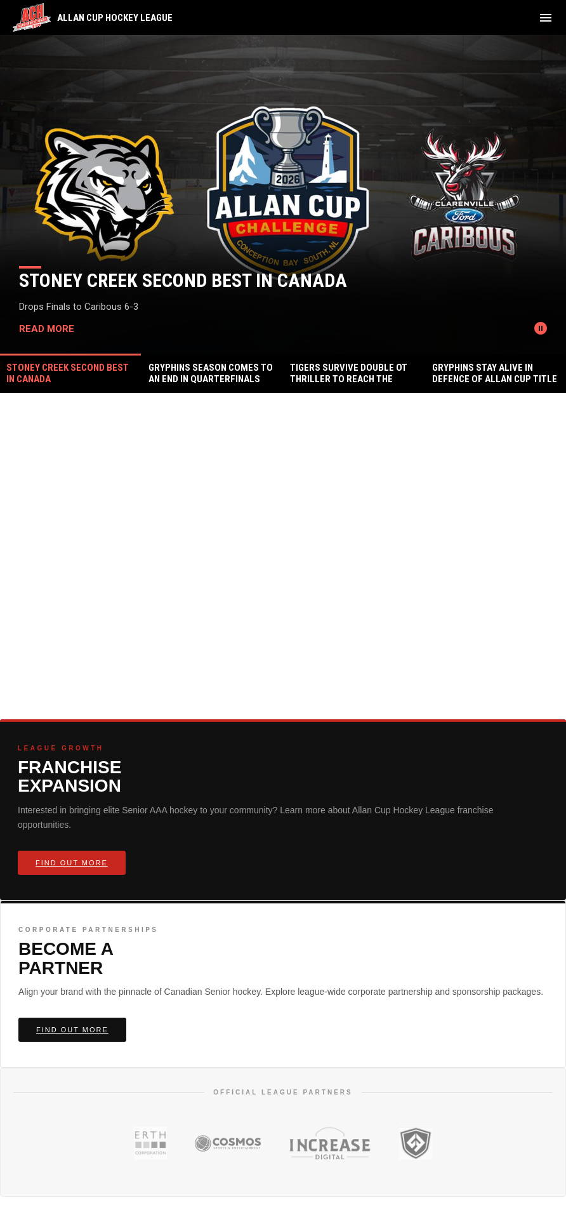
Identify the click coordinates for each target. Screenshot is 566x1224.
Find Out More (72, 863)
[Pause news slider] (540, 328)
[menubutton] (545, 17)
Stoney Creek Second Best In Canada (183, 280)
